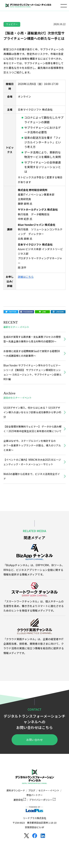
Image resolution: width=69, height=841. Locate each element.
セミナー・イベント (48, 790)
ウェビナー (12, 24)
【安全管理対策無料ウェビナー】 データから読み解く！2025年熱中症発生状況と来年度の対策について (32, 429)
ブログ (31, 790)
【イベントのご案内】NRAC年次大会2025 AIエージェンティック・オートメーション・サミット (32, 462)
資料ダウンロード (15, 790)
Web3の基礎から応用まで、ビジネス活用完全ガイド (31, 476)
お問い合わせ (34, 740)
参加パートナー (34, 795)
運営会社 (19, 799)
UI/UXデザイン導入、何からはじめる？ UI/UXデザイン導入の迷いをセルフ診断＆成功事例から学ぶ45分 (32, 412)
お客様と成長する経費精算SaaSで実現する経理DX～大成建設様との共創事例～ (31, 353)
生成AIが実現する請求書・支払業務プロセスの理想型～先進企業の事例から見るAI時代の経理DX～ (32, 339)
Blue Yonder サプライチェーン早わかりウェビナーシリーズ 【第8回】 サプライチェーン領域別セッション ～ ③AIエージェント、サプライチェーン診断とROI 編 (32, 372)
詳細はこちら (26, 277)
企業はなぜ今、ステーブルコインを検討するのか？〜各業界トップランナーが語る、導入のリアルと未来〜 (32, 445)
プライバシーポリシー (42, 799)
